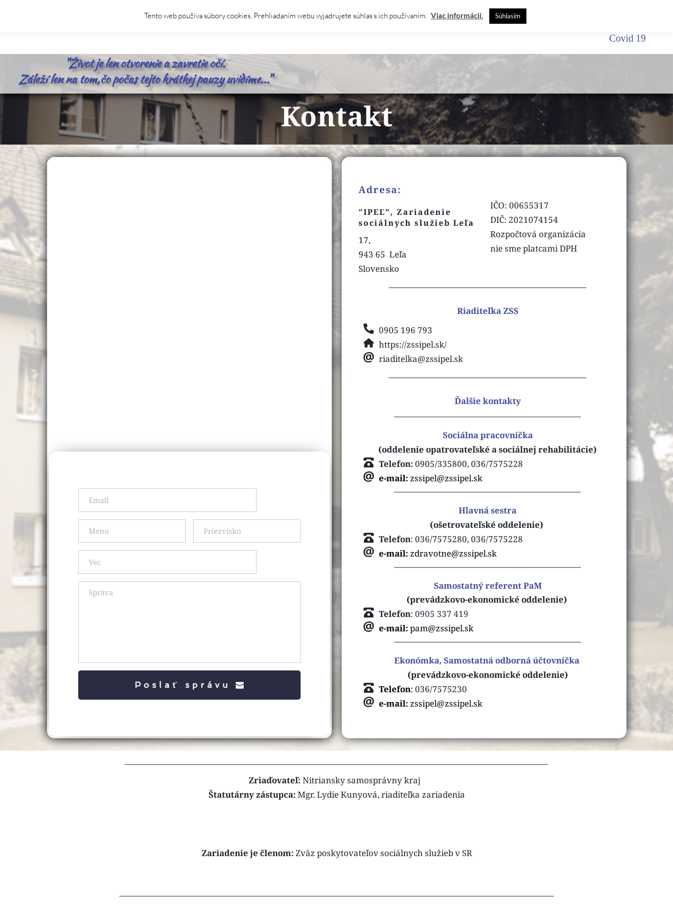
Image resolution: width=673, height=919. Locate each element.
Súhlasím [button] (507, 16)
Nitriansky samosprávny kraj (361, 794)
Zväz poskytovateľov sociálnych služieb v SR (384, 866)
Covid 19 (627, 38)
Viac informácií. (457, 15)
